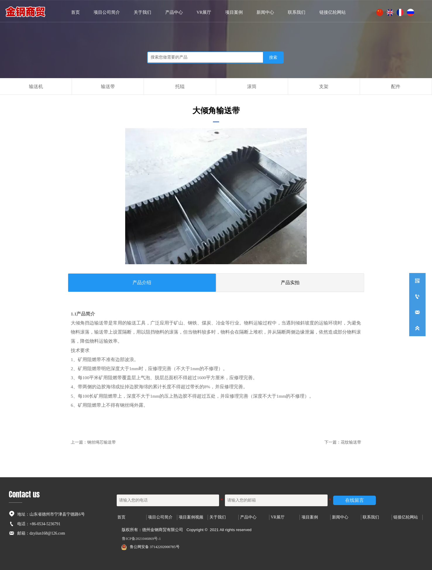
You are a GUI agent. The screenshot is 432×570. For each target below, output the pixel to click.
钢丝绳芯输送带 (101, 442)
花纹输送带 (351, 442)
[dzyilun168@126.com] (417, 312)
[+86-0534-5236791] (417, 297)
